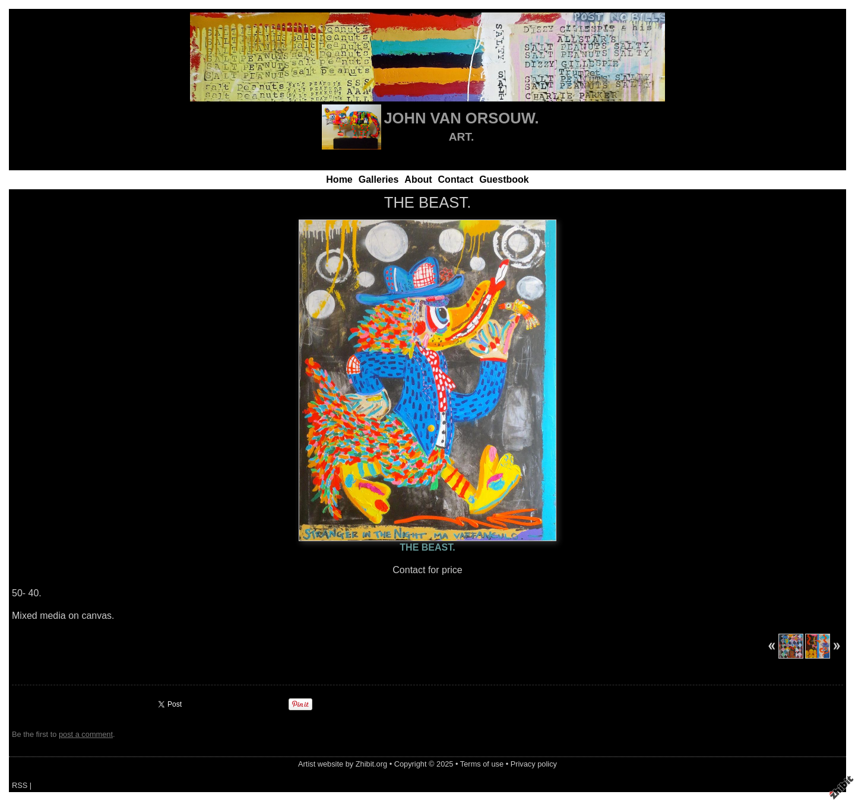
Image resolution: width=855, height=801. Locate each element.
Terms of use (482, 763)
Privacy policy (534, 763)
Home (339, 179)
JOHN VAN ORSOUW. (461, 118)
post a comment (86, 734)
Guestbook (504, 179)
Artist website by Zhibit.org (342, 763)
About (418, 179)
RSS (19, 785)
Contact (456, 179)
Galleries (379, 179)
